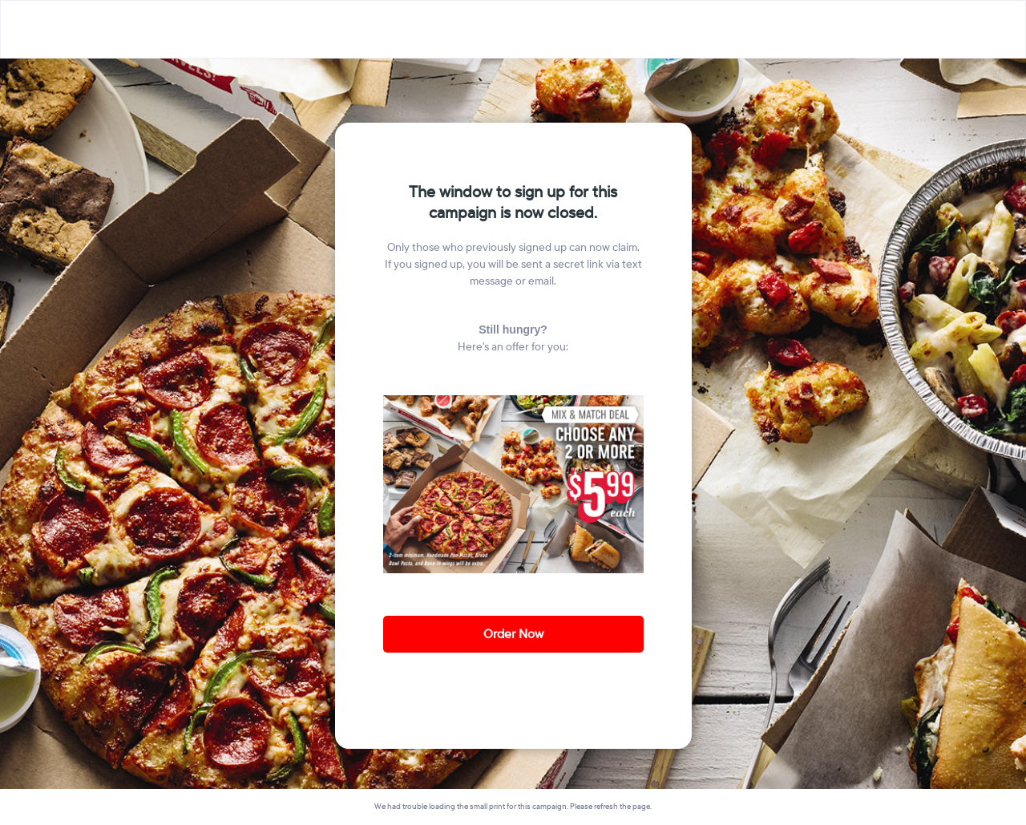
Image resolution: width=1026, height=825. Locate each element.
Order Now (513, 633)
